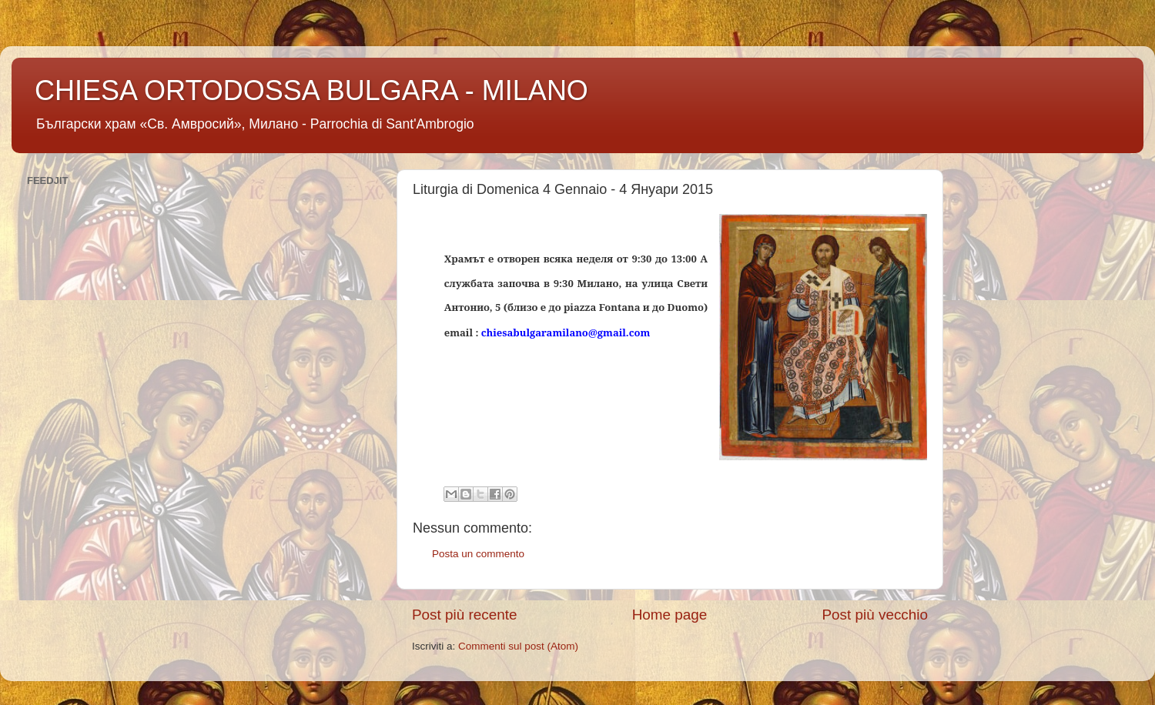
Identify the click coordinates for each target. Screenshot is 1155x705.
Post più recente (464, 614)
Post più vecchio (875, 614)
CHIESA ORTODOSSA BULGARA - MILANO (311, 90)
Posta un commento (478, 554)
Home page (670, 614)
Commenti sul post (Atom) (518, 646)
